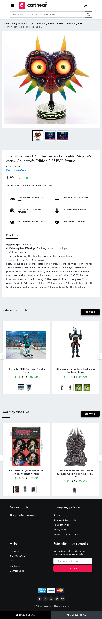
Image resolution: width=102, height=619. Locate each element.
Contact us (15, 565)
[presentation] (2, 356)
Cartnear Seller (17, 570)
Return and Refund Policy (65, 519)
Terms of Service (61, 524)
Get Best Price (76, 615)
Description (12, 235)
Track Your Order (18, 556)
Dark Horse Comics (17, 170)
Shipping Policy (61, 515)
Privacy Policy (59, 529)
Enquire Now (25, 615)
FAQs (12, 561)
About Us (14, 551)
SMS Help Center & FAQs (65, 534)
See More (90, 312)
